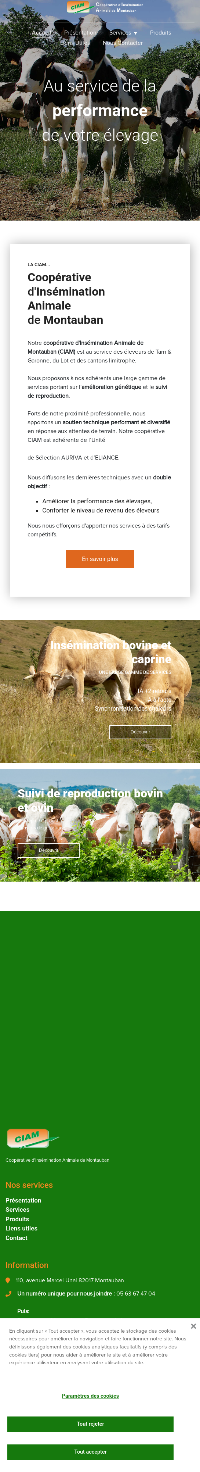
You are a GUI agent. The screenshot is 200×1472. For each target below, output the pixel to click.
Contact (17, 1237)
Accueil (41, 32)
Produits (160, 32)
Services (120, 32)
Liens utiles (75, 43)
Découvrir (140, 732)
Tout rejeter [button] (90, 1424)
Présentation (80, 32)
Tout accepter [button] (90, 1452)
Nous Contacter (123, 43)
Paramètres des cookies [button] (90, 1396)
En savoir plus (100, 558)
